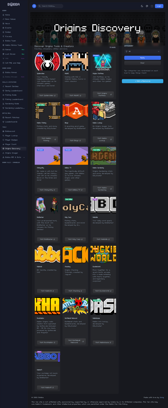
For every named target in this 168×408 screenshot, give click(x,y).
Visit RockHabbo (47, 342)
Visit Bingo (75, 140)
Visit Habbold (47, 291)
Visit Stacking (75, 291)
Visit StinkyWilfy (47, 190)
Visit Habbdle (103, 239)
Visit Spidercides (47, 95)
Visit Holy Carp (75, 239)
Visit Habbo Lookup (105, 139)
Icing (162, 397)
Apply (142, 58)
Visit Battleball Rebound (76, 341)
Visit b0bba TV (75, 190)
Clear (142, 63)
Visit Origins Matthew (104, 94)
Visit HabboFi (47, 387)
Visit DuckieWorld (103, 291)
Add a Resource (142, 81)
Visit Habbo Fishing (49, 139)
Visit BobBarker (47, 239)
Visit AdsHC (75, 95)
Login (159, 6)
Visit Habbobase (103, 342)
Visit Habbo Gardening (105, 189)
